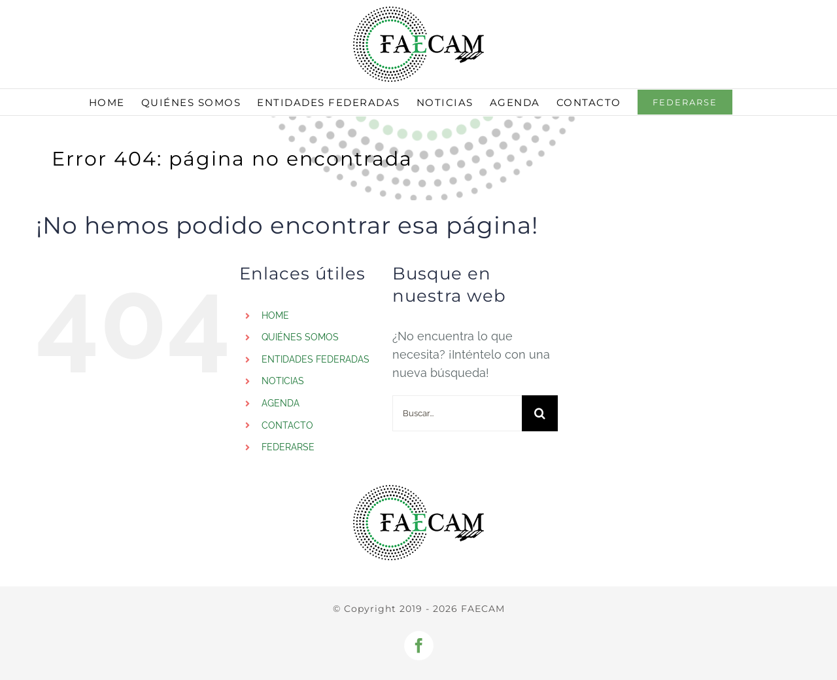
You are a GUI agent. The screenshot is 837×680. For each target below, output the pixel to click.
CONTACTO (287, 425)
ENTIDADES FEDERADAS (315, 359)
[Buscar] (540, 413)
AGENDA (280, 403)
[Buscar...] (457, 413)
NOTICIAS (283, 381)
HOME (275, 315)
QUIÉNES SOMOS (300, 337)
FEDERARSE (288, 447)
